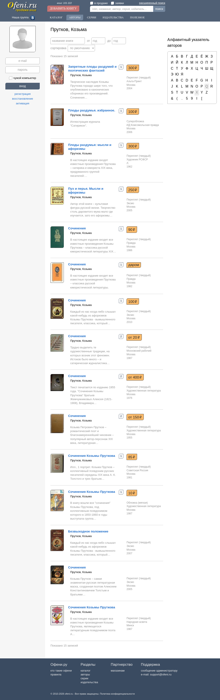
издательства (89, 682)
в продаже (99, 3)
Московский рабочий (139, 350)
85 (131, 457)
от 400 (135, 377)
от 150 (135, 417)
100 (132, 112)
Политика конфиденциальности (117, 693)
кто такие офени (61, 670)
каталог (85, 670)
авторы (85, 674)
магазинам (117, 670)
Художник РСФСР (137, 159)
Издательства (113, 17)
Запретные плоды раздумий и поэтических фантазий (92, 68)
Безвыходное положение (88, 531)
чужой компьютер (22, 78)
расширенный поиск (152, 3)
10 (131, 493)
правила (55, 674)
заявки (117, 3)
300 (132, 68)
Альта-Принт (134, 81)
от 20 (134, 337)
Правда (131, 242)
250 (132, 190)
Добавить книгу (63, 8)
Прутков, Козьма (81, 75)
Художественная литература (144, 390)
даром (133, 265)
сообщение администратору (159, 670)
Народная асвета (137, 621)
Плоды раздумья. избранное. (91, 110)
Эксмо (130, 203)
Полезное (137, 17)
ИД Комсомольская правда (143, 125)
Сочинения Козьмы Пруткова (91, 455)
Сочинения (77, 228)
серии (84, 678)
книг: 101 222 (64, 3)
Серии (91, 17)
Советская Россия (137, 470)
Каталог (56, 17)
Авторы (75, 17)
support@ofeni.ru (160, 674)
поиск (159, 9)
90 (131, 229)
